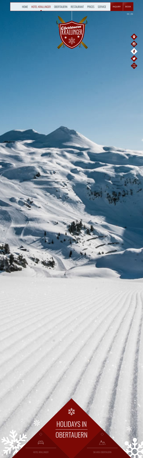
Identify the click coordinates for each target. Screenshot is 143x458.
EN (132, 14)
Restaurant (77, 7)
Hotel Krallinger (41, 7)
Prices (90, 7)
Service (102, 7)
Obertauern (60, 7)
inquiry (117, 6)
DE (128, 14)
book (128, 6)
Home (25, 7)
